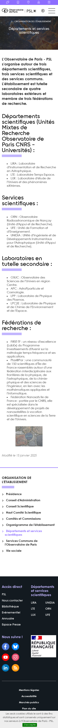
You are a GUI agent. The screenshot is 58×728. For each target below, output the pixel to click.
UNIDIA (50, 603)
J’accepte (30, 725)
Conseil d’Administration (23, 500)
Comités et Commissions (23, 519)
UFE (47, 615)
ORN (48, 609)
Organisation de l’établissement (32, 21)
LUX (33, 615)
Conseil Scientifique (20, 506)
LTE (33, 609)
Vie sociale (13, 551)
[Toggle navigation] (51, 11)
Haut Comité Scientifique (23, 512)
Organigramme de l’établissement (30, 525)
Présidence (14, 494)
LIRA (33, 603)
